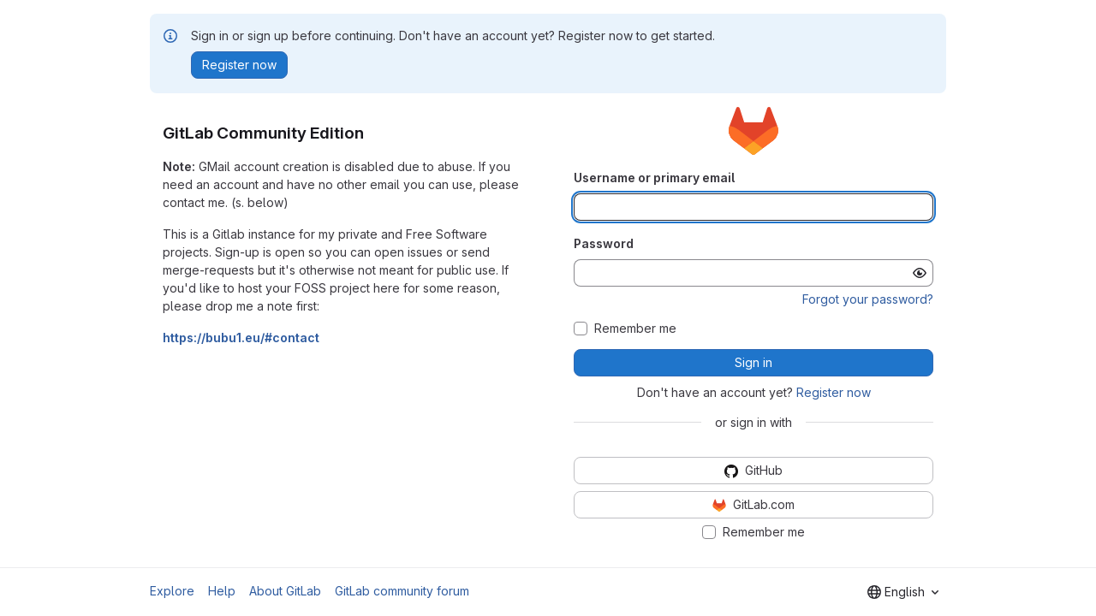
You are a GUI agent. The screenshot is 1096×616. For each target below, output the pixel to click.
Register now (833, 392)
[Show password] (919, 273)
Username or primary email (654, 177)
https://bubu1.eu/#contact (241, 337)
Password (604, 243)
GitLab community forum (402, 590)
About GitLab (285, 590)
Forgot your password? (867, 299)
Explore (172, 590)
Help (221, 590)
